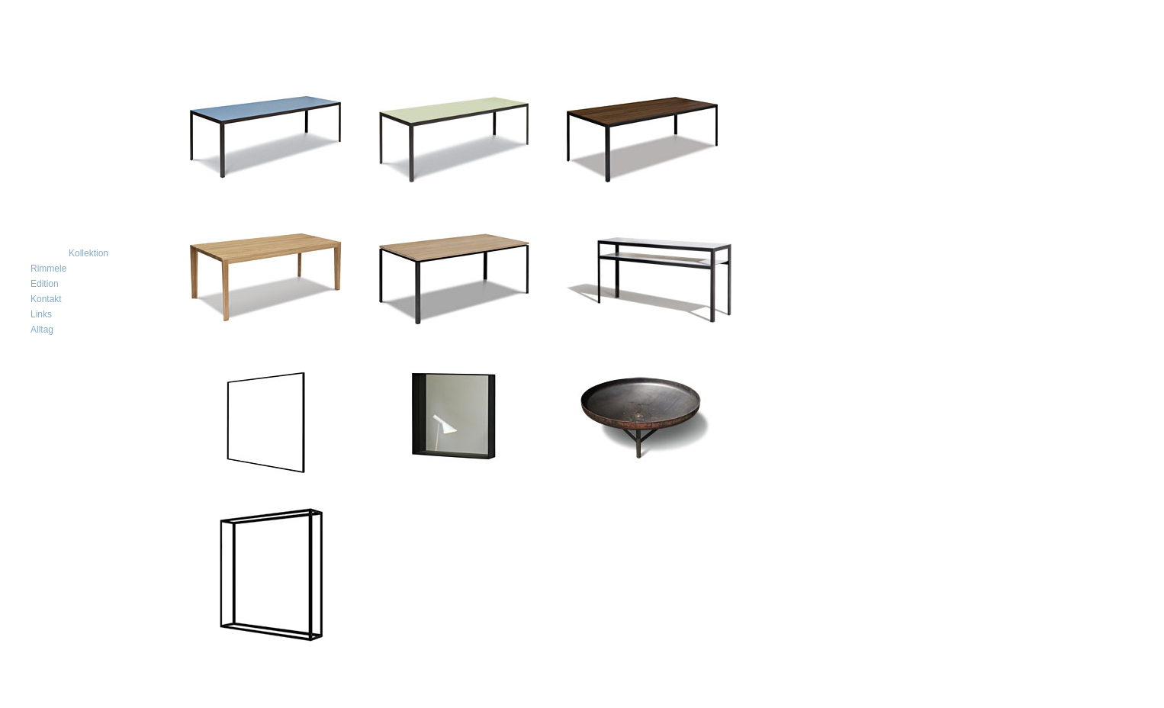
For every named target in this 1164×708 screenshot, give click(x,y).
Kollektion (88, 253)
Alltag (42, 329)
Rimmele (48, 268)
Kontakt (46, 299)
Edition (45, 283)
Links (41, 314)
